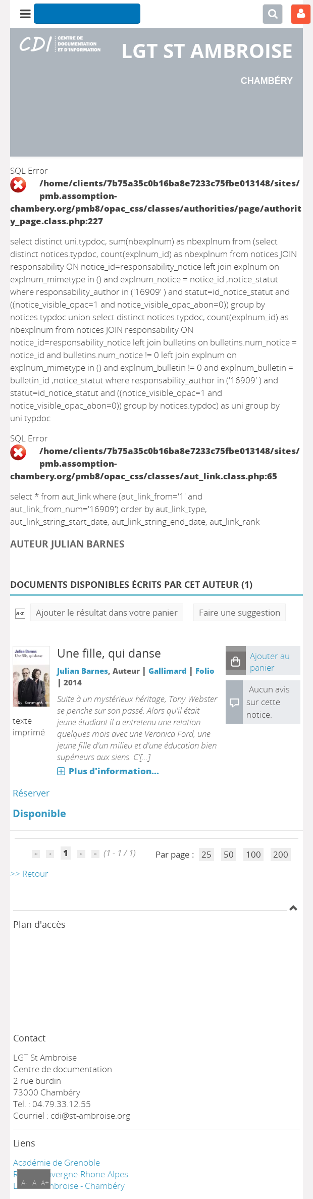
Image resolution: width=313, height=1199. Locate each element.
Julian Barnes (82, 671)
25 (206, 854)
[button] (236, 661)
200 (280, 854)
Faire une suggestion (239, 612)
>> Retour (29, 873)
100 (253, 854)
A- (24, 1182)
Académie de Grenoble (56, 1162)
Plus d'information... (114, 771)
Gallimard (167, 671)
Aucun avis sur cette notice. (268, 701)
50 (229, 854)
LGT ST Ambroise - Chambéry (69, 1185)
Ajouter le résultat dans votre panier (107, 612)
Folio (205, 671)
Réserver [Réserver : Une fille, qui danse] (31, 793)
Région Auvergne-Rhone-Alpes (70, 1174)
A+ (45, 1182)
